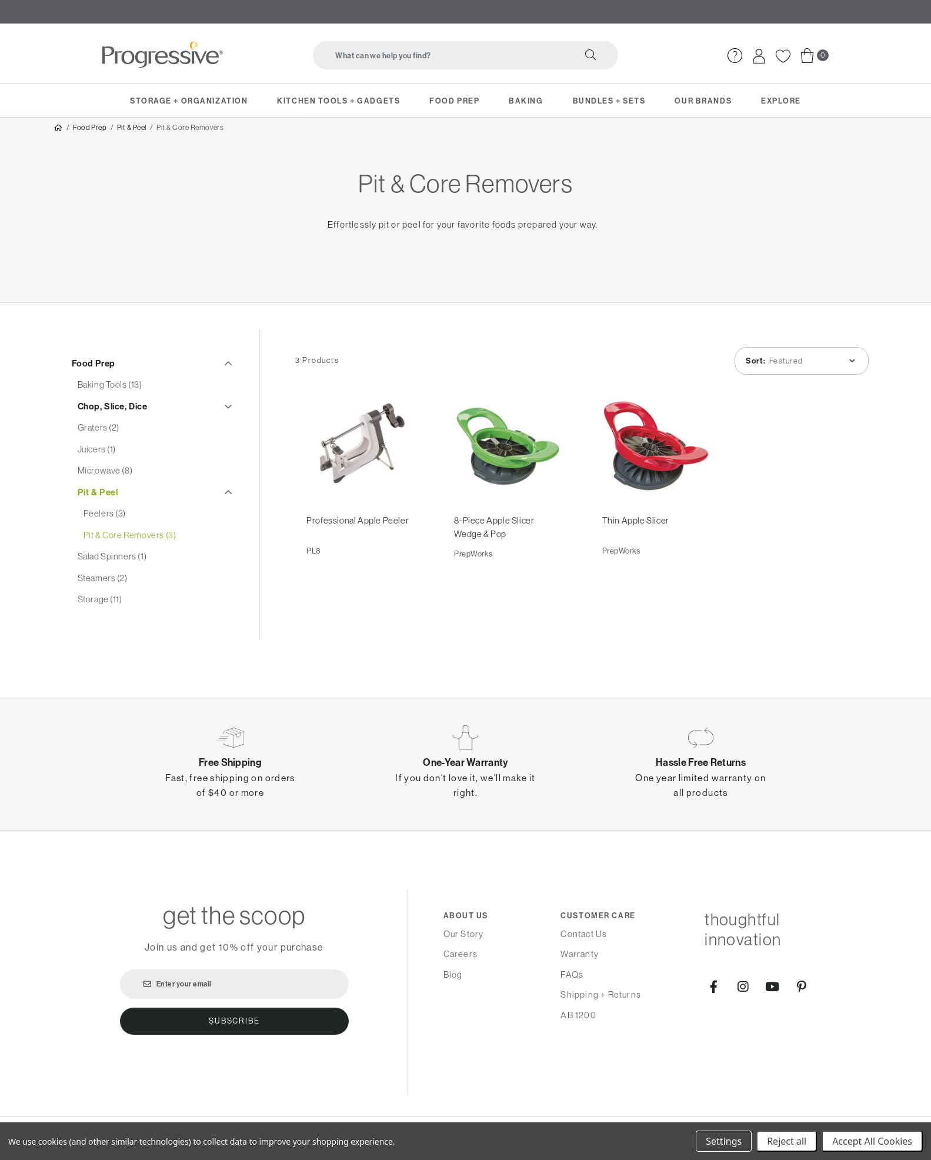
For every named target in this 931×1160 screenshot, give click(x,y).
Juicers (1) (97, 456)
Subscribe (234, 1020)
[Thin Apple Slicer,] (655, 455)
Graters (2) (99, 435)
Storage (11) (100, 607)
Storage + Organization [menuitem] (189, 100)
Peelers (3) (105, 521)
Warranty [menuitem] (579, 954)
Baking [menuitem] (526, 100)
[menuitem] (735, 55)
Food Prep (89, 135)
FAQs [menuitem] (571, 974)
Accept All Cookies (872, 1141)
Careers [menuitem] (460, 954)
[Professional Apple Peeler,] (360, 455)
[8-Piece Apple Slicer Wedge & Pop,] (508, 455)
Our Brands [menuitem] (703, 100)
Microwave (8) (105, 478)
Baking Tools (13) (110, 392)
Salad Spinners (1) (112, 564)
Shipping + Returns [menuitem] (600, 994)
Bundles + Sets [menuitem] (609, 100)
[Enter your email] (234, 984)
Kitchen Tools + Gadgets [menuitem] (338, 100)
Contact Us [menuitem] (583, 934)
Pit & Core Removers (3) (130, 542)
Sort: (754, 369)
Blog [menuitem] (453, 974)
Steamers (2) (103, 585)
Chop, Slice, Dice (113, 413)
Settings (724, 1141)
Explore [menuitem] (781, 100)
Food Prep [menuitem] (454, 100)
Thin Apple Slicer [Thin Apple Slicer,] (635, 530)
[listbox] (810, 369)
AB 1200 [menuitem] (578, 1015)
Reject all (786, 1141)
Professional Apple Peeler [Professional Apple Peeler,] (358, 530)
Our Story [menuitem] (463, 934)
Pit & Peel (131, 135)
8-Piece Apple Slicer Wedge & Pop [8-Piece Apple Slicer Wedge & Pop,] (495, 537)
